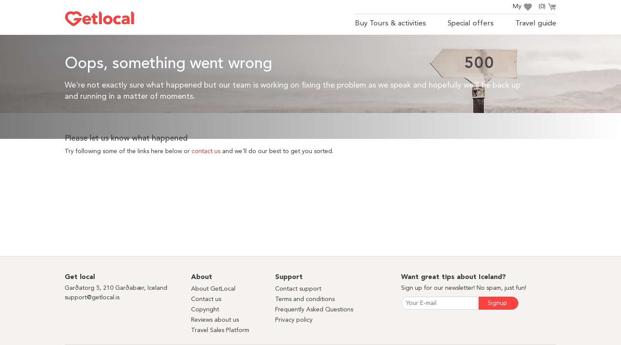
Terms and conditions (305, 299)
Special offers (471, 23)
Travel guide (535, 23)
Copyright (205, 310)
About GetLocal (213, 289)
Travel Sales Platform (220, 330)
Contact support (298, 289)
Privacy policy (294, 320)
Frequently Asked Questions (314, 310)
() (547, 7)
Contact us (206, 299)
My (522, 7)
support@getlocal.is (92, 298)
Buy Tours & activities (390, 23)
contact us (205, 151)
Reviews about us (215, 320)
